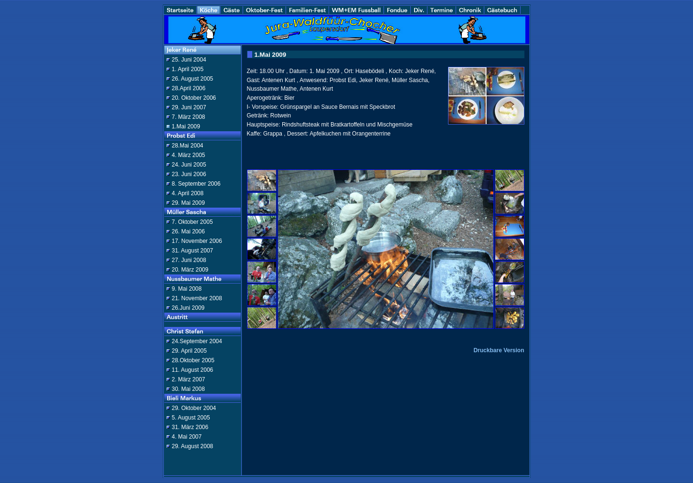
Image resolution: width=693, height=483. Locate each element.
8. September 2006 (196, 183)
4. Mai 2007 (187, 436)
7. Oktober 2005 (192, 222)
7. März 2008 (188, 117)
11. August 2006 (192, 370)
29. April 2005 (189, 350)
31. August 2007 (192, 250)
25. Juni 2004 (189, 59)
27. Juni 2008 (189, 260)
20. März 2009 (190, 269)
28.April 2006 (189, 88)
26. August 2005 (192, 78)
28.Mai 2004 (187, 145)
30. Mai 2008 (188, 389)
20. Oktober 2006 (194, 97)
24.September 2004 (197, 341)
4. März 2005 (188, 155)
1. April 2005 (188, 69)
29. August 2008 (192, 446)
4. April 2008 (188, 193)
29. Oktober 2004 (194, 408)
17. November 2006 (197, 241)
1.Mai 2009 (186, 126)
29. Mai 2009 (188, 203)
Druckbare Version (498, 350)
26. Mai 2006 (188, 231)
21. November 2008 (197, 298)
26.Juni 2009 (188, 307)
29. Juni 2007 (189, 107)
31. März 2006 (190, 427)
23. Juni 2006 (189, 174)
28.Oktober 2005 (193, 360)
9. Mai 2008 (187, 288)
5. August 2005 (191, 417)
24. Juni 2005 (189, 164)
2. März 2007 (188, 379)
